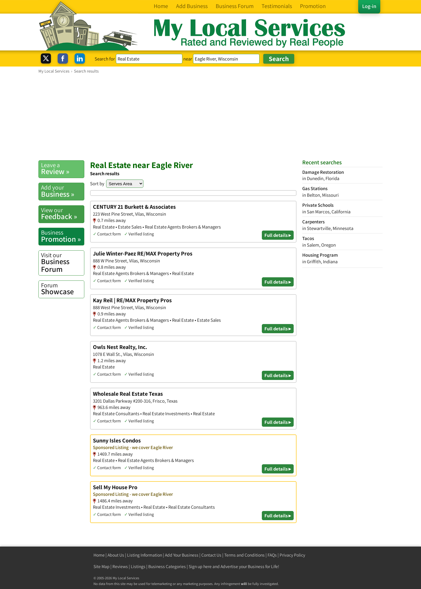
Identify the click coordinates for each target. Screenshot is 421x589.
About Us (116, 555)
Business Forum (62, 262)
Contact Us (211, 555)
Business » (62, 191)
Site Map (101, 566)
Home (99, 555)
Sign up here (200, 566)
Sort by (97, 183)
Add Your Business (181, 555)
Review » (62, 168)
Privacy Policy (292, 555)
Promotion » (62, 236)
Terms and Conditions (244, 555)
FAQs (272, 555)
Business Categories (167, 566)
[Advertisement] (210, 117)
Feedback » (62, 213)
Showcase (62, 289)
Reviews (120, 566)
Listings (138, 566)
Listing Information (144, 555)
